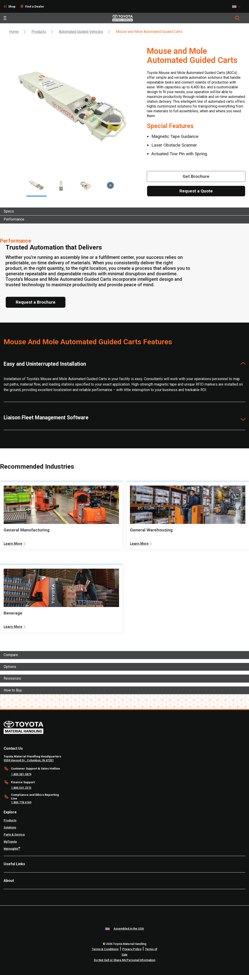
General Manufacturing (26, 530)
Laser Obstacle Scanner (174, 145)
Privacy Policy (131, 949)
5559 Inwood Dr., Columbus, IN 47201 (29, 760)
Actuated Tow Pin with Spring (179, 153)
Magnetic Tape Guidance (174, 136)
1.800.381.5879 (21, 774)
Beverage (13, 613)
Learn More (13, 543)
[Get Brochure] (196, 176)
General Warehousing (151, 530)
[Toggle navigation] (5, 18)
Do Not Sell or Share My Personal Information (124, 960)
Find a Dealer (34, 6)
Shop (12, 6)
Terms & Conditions (105, 949)
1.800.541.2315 (21, 787)
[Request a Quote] (196, 191)
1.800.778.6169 (21, 802)
